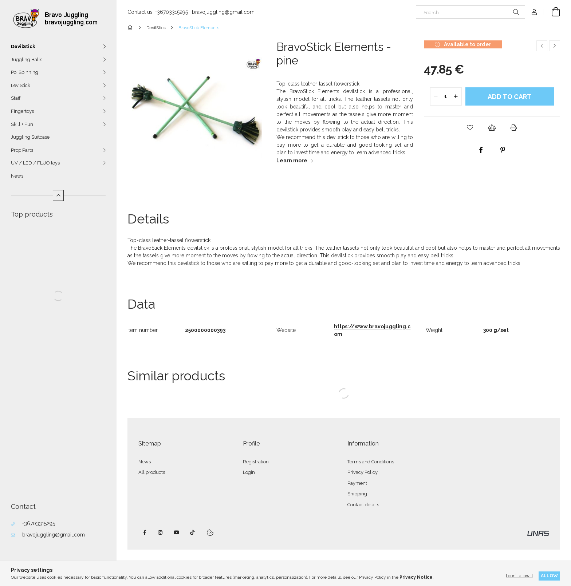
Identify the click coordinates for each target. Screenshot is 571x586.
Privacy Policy (362, 472)
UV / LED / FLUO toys (35, 163)
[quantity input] (445, 96)
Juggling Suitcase (30, 137)
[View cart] (551, 12)
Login (249, 472)
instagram (160, 532)
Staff (16, 98)
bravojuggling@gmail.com (53, 535)
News (17, 176)
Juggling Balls (26, 59)
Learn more (291, 160)
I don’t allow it (519, 575)
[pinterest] (503, 149)
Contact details (363, 504)
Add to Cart (510, 96)
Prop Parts (22, 150)
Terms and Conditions (370, 461)
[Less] (58, 195)
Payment (357, 483)
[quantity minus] (435, 96)
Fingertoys (22, 111)
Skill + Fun (22, 124)
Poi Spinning (24, 72)
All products (151, 472)
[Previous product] (541, 45)
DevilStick (23, 46)
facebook (144, 532)
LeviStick (20, 85)
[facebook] (481, 149)
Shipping (357, 493)
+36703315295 (38, 523)
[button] (470, 127)
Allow (549, 575)
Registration (256, 461)
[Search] (470, 12)
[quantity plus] (455, 96)
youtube (176, 532)
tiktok (192, 532)
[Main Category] (131, 27)
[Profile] (534, 12)
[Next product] (554, 45)
